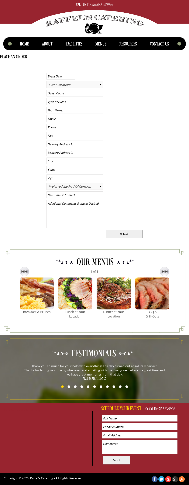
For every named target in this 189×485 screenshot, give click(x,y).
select (100, 84)
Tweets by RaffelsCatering (22, 410)
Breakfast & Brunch (37, 312)
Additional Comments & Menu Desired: (74, 214)
